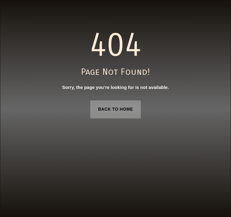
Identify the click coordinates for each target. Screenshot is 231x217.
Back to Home (115, 109)
